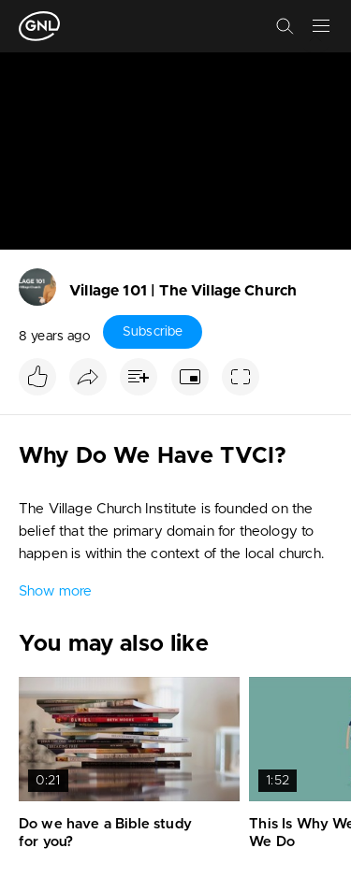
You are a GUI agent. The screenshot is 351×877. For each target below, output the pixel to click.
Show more (55, 591)
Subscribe (153, 331)
